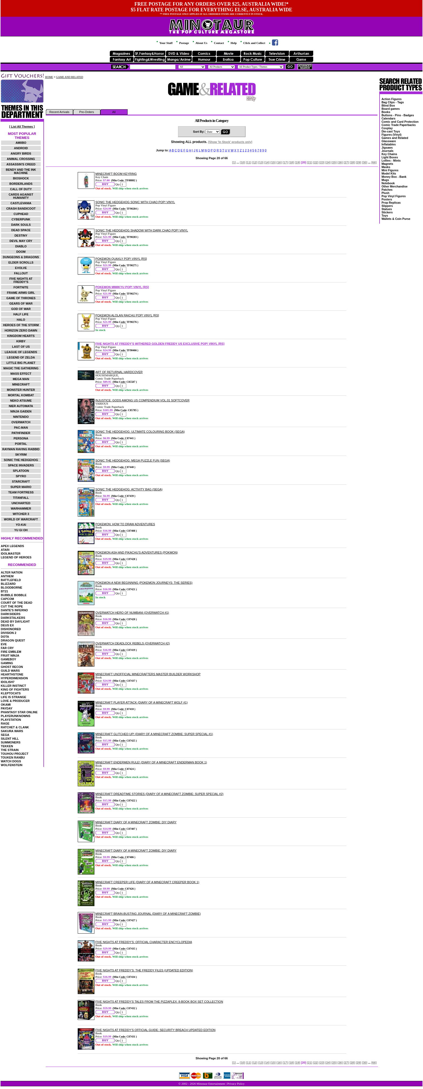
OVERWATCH (20, 422)
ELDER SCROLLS (20, 262)
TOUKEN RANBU (13, 757)
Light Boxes (389, 157)
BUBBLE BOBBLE (13, 595)
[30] (364, 162)
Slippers (387, 205)
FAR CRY (7, 648)
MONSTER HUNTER (21, 389)
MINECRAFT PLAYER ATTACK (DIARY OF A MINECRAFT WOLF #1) (141, 702)
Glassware (388, 141)
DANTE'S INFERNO (14, 610)
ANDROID (21, 148)
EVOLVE (21, 267)
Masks (385, 167)
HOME (49, 77)
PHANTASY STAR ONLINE (19, 712)
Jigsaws (387, 147)
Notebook (388, 183)
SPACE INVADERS (21, 465)
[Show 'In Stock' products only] (230, 142)
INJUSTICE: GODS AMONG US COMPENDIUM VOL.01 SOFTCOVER (142, 400)
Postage (182, 43)
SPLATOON (21, 470)
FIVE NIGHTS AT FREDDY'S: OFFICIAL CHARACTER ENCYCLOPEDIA (143, 942)
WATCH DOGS (11, 761)
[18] (291, 162)
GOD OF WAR (20, 308)
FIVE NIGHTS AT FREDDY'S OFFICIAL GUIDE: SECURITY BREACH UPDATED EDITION (155, 1030)
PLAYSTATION (11, 719)
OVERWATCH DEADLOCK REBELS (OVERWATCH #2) (132, 643)
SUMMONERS (11, 742)
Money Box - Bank (393, 176)
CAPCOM (7, 598)
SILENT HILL (10, 738)
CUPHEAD (20, 214)
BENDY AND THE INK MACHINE (21, 171)
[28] (352, 162)
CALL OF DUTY (21, 189)
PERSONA (20, 438)
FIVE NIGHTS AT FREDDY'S (21, 280)
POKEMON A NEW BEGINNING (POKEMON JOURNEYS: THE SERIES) (144, 582)
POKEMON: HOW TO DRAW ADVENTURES (125, 524)
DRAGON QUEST (13, 640)
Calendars (388, 118)
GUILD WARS (10, 670)
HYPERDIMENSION (14, 678)
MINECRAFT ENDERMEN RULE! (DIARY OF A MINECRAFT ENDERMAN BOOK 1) (151, 762)
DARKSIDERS (11, 614)
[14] (267, 162)
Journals (387, 150)
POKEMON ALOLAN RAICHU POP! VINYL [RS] (127, 315)
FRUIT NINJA (10, 655)
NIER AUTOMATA (21, 406)
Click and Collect (252, 43)
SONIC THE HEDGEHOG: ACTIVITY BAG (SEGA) (129, 489)
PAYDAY (6, 708)
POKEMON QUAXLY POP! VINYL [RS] (121, 258)
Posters (386, 199)
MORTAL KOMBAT (21, 395)
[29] (358, 162)
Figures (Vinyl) (391, 134)
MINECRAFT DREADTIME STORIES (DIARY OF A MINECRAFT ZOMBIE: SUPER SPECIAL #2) (159, 794)
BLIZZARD (8, 583)
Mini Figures (389, 170)
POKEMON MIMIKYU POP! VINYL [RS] (122, 287)
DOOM (20, 251)
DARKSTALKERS (13, 617)
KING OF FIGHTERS (15, 689)
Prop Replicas (391, 202)
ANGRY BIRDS (21, 153)
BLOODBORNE (11, 587)
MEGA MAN (21, 379)
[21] (309, 162)
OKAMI (6, 704)
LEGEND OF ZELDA (21, 357)
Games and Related (394, 137)
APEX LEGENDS (12, 546)
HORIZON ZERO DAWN (21, 330)
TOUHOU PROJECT (14, 753)
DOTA (5, 636)
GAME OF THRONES (20, 298)
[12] (254, 162)
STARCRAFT (21, 481)
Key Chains (389, 154)
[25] (334, 162)
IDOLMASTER (11, 553)
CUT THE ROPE (12, 606)
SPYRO (21, 476)
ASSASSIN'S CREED (21, 164)
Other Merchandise (394, 186)
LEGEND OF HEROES (16, 557)
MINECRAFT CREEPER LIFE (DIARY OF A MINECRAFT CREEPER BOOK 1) (147, 882)
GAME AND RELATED (69, 77)
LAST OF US (21, 346)
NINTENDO (21, 416)
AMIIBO (21, 142)
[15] (273, 162)
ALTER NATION (11, 572)
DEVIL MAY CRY (20, 241)
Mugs (385, 180)
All (113, 112)
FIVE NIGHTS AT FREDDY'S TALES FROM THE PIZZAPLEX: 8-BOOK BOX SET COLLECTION (159, 1001)
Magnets (387, 163)
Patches (387, 189)
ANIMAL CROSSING (21, 159)
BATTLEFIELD (11, 580)
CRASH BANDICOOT (21, 208)
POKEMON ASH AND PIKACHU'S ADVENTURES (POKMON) (136, 552)
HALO (21, 319)
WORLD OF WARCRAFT (21, 519)
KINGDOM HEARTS (21, 335)
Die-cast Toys (390, 131)
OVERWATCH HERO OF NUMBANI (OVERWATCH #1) (132, 612)
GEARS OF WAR (20, 303)
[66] (374, 162)
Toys (384, 215)
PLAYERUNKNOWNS (15, 716)
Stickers (387, 212)
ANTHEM (7, 576)
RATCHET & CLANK (15, 727)
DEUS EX (7, 625)
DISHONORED (11, 629)
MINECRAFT (21, 384)
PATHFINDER (21, 433)
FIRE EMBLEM (11, 651)
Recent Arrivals (59, 112)
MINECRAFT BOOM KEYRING (116, 173)
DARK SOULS (21, 224)
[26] (340, 162)
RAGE (5, 723)
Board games (390, 108)
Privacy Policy (235, 1083)
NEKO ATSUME (21, 400)
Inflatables (388, 144)
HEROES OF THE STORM (21, 325)
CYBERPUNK (21, 219)
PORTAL (21, 443)
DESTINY (21, 235)
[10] (242, 162)
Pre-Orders (86, 112)
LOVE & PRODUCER (15, 700)
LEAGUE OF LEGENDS (21, 352)
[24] (328, 162)
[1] (234, 162)
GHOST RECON (12, 666)
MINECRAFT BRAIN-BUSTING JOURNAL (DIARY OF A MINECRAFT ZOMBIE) (148, 913)
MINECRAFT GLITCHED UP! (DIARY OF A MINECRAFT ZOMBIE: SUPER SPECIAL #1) (154, 734)
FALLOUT (21, 273)
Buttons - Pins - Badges (397, 115)
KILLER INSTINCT (13, 685)
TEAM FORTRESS (20, 492)
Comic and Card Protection (399, 121)
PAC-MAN (21, 427)
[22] (316, 162)
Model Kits (388, 173)
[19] (297, 162)
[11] (248, 162)
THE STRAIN (10, 750)
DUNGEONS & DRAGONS (21, 257)
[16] (279, 162)
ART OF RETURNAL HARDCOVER (119, 372)
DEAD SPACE (20, 230)
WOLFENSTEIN (11, 765)
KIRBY (20, 341)
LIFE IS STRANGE (13, 697)
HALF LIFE (20, 314)
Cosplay (387, 128)
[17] (285, 162)
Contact (217, 43)
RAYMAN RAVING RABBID (20, 449)
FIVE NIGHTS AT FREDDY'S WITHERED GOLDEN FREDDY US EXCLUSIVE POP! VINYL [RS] (159, 343)
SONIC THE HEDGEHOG (21, 460)
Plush (385, 192)
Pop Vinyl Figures (393, 196)
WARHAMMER (21, 508)
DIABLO (20, 246)
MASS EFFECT (21, 373)
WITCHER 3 (21, 514)
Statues (386, 209)
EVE (4, 644)
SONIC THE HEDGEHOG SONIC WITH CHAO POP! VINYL (135, 202)
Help (232, 43)
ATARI (5, 549)
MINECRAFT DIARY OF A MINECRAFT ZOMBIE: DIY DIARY (136, 822)
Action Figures (391, 99)
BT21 (4, 591)
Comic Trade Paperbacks (398, 125)
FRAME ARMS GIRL (21, 292)
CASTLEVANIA (21, 203)
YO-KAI (21, 524)
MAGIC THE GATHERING (21, 368)
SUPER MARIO (21, 487)
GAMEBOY (8, 659)
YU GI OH (21, 530)
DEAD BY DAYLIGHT (15, 621)
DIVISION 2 (8, 632)
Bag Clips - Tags (392, 102)
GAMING (7, 663)
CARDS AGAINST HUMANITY (21, 196)
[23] (322, 162)
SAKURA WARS (12, 731)
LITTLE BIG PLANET (20, 362)
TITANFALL (21, 497)
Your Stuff (164, 43)
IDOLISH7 (8, 682)
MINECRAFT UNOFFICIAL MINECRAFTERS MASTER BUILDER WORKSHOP (148, 674)
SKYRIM (21, 454)
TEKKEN (7, 746)
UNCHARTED (21, 503)
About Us (199, 43)
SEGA (5, 734)
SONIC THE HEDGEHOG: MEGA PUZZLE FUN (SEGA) (132, 460)
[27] (346, 162)
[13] (261, 162)
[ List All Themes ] (22, 126)
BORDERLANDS (21, 183)
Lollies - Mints (391, 160)
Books (385, 112)
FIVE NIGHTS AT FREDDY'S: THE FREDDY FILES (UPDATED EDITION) (144, 970)
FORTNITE (20, 287)
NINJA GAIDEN (20, 411)
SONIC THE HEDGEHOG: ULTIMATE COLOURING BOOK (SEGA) (140, 431)
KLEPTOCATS (11, 693)
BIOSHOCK (21, 178)
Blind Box (388, 105)
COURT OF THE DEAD (16, 602)
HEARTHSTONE (12, 674)
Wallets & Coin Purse (395, 218)
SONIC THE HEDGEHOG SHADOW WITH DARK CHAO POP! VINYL (141, 230)
